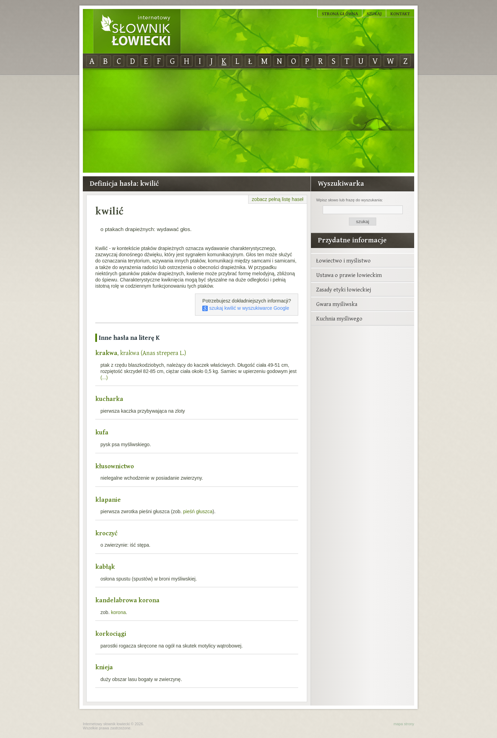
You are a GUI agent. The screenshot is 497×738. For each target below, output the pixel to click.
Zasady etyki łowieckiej (343, 289)
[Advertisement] (248, 121)
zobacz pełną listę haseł (277, 199)
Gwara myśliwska (336, 304)
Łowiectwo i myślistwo (343, 260)
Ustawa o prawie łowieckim (349, 275)
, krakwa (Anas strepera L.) (140, 352)
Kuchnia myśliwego (339, 318)
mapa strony (403, 724)
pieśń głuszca (197, 511)
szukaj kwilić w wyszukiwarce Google (245, 308)
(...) (104, 377)
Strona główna (340, 13)
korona (118, 612)
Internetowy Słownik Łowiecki (137, 31)
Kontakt (400, 13)
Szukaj (374, 13)
